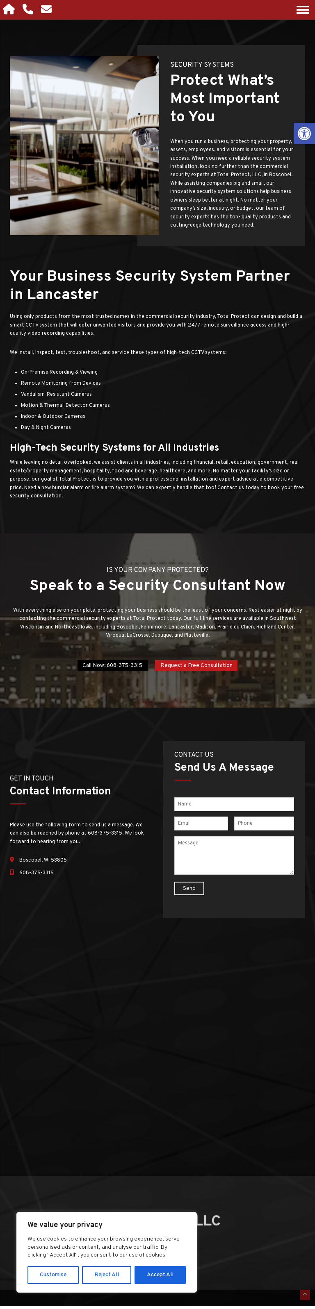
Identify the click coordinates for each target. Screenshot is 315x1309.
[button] (304, 133)
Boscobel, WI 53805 (43, 862)
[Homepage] (10, 9)
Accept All (160, 1274)
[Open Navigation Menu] (303, 10)
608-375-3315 (36, 875)
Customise (53, 1274)
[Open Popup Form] (50, 9)
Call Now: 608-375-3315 (110, 666)
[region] (106, 1252)
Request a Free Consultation (199, 666)
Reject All (106, 1274)
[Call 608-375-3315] (31, 9)
